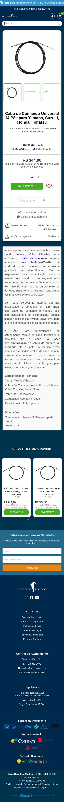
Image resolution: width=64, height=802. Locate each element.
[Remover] (26, 177)
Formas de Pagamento (32, 621)
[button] (28, 519)
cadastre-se (44, 8)
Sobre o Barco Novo (32, 617)
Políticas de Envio (32, 626)
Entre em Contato (32, 639)
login (31, 8)
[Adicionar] (38, 177)
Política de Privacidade (32, 634)
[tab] (32, 227)
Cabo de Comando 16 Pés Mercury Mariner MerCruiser (48, 491)
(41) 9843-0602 (32, 664)
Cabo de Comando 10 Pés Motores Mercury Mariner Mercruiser (16, 491)
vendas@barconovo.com (32, 668)
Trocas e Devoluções (31, 630)
